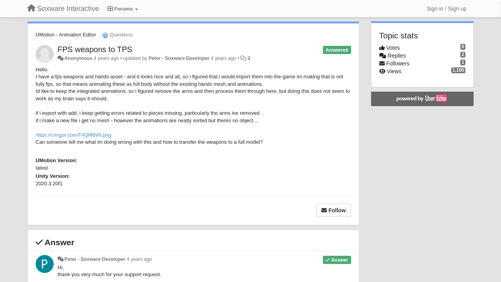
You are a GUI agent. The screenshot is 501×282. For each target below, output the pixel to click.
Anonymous (78, 58)
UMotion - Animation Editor (66, 35)
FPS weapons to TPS (95, 49)
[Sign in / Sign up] (447, 8)
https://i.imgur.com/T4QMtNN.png (73, 135)
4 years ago (139, 259)
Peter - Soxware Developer (178, 58)
